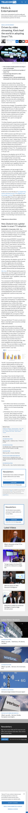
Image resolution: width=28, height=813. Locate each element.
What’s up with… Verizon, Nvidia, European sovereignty (11, 716)
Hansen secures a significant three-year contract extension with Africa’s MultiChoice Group (13, 459)
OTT (4, 431)
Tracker (4, 432)
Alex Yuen (3, 271)
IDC (23, 428)
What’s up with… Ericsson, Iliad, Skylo (11, 453)
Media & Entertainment (9, 9)
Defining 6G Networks (7, 689)
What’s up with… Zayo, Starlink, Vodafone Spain (13, 465)
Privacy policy (19, 484)
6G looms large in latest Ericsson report (13, 692)
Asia (20, 428)
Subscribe (14, 482)
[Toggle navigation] (25, 2)
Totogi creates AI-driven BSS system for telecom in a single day (13, 565)
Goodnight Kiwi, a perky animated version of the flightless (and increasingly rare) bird (13, 193)
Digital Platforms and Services (11, 455)
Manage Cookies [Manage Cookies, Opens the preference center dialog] (13, 809)
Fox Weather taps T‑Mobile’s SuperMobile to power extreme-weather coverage (13, 447)
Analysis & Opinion (7, 428)
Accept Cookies (13, 802)
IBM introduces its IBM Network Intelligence (11, 586)
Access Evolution (7, 438)
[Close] (24, 794)
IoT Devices (5, 429)
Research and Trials (10, 431)
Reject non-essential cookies (13, 806)
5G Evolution (6, 451)
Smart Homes (18, 431)
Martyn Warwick (11, 40)
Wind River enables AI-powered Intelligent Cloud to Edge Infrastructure (13, 607)
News (21, 429)
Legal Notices (6, 494)
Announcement (15, 428)
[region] (13, 802)
